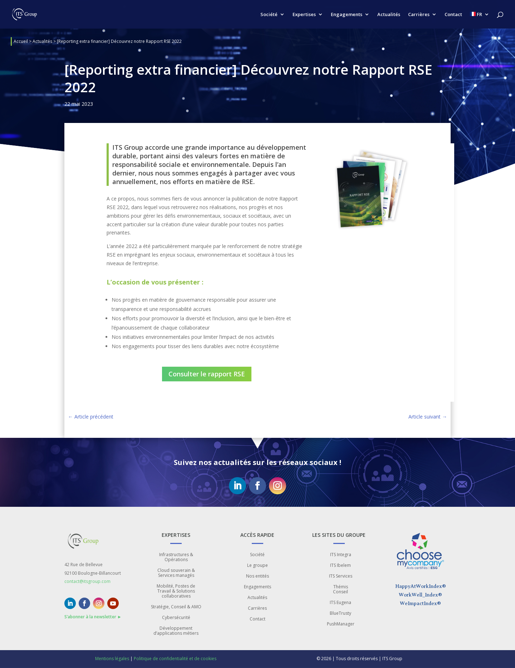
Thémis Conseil (340, 589)
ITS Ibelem (340, 565)
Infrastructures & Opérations (176, 557)
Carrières (419, 15)
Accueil (21, 41)
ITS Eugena (340, 602)
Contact (453, 15)
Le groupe (257, 565)
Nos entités (257, 576)
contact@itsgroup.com (87, 581)
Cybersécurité (176, 617)
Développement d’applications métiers (175, 631)
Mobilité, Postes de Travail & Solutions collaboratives (176, 591)
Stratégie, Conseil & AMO (176, 607)
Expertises (304, 15)
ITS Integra (340, 555)
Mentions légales (112, 658)
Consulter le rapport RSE (206, 374)
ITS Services (340, 576)
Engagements (346, 15)
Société (269, 15)
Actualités (388, 15)
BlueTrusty (340, 613)
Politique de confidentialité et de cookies (175, 658)
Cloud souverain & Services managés (176, 573)
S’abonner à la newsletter (93, 617)
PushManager (340, 624)
